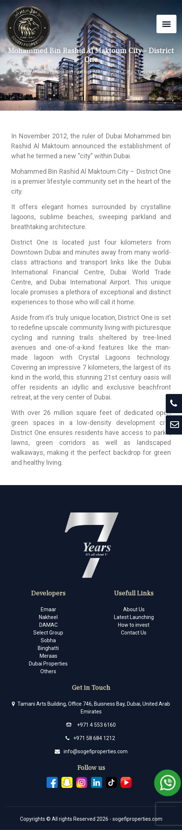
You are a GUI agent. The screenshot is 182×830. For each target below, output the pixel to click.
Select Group (48, 633)
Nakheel (48, 617)
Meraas (48, 656)
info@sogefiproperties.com (96, 751)
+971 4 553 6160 (96, 725)
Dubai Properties (48, 664)
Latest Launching (134, 617)
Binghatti (48, 648)
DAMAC (48, 625)
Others (48, 671)
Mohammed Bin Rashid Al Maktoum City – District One (100, 71)
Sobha (48, 640)
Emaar (48, 609)
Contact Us (133, 633)
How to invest (133, 625)
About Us (134, 609)
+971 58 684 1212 (94, 738)
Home (22, 71)
